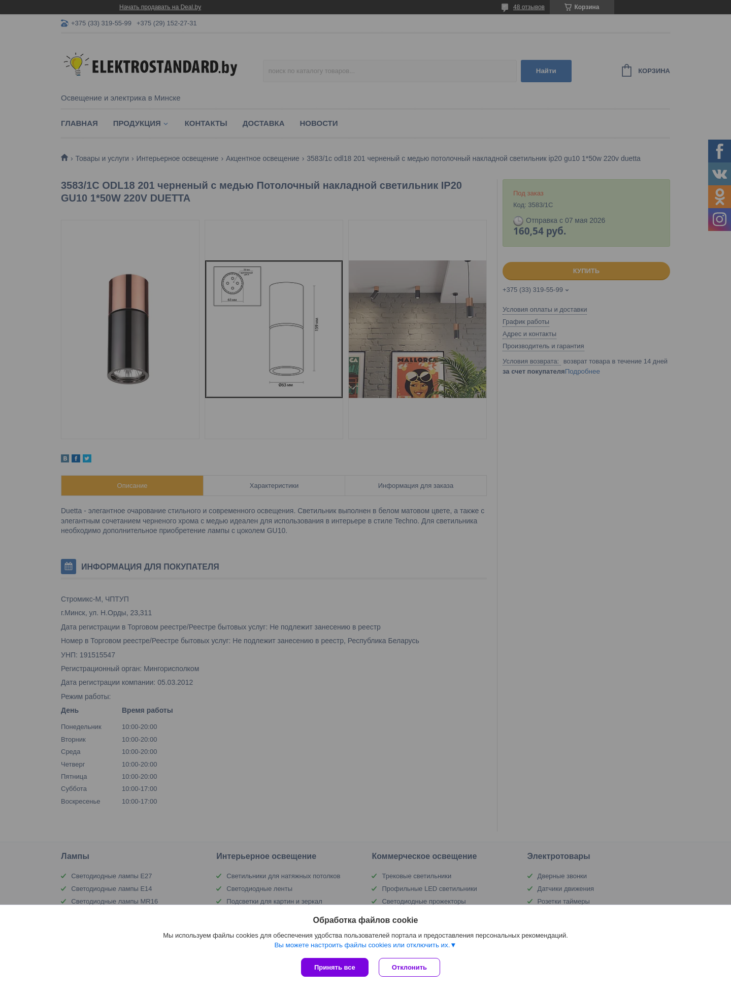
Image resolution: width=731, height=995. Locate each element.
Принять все (334, 967)
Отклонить (409, 967)
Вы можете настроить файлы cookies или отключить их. (362, 945)
